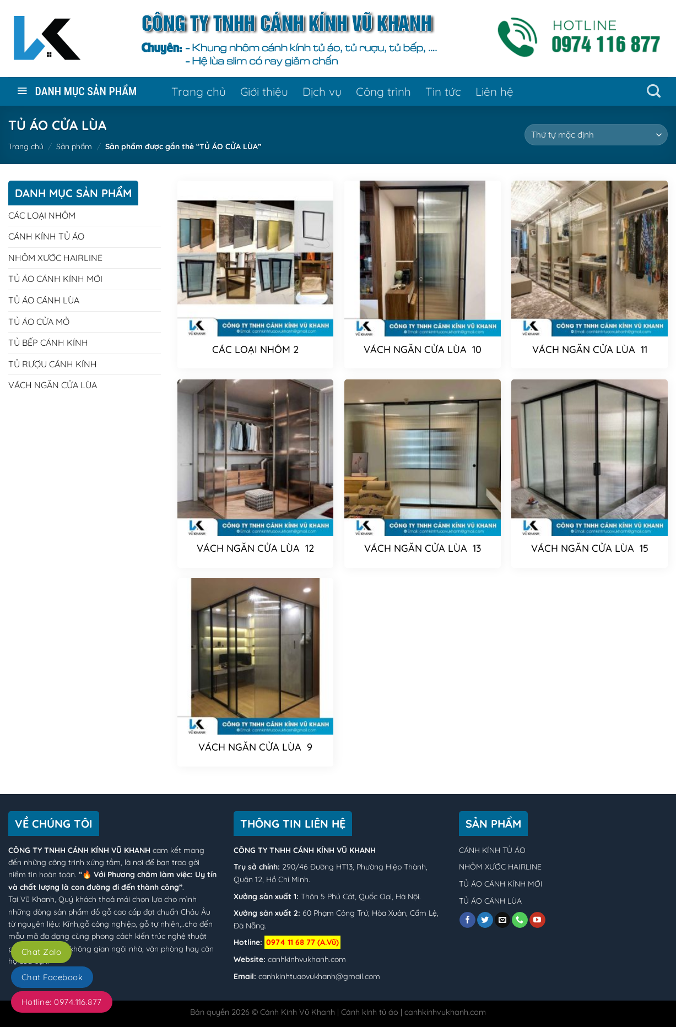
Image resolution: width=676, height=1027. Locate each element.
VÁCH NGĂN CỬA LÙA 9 (255, 747)
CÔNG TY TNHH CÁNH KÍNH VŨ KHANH (79, 850)
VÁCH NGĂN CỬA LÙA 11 (589, 349)
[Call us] (520, 920)
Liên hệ (494, 91)
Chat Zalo (41, 952)
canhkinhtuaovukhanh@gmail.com (319, 976)
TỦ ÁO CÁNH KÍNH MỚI (55, 278)
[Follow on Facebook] (467, 920)
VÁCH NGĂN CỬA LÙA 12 (255, 548)
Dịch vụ (322, 91)
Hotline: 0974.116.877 (61, 1002)
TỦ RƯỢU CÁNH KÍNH (52, 363)
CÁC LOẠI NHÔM (41, 215)
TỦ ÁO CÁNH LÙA (43, 300)
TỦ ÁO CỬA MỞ (38, 321)
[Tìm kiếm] (654, 91)
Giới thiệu (264, 91)
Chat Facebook (52, 977)
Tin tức (443, 91)
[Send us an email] (503, 920)
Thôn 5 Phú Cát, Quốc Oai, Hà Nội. (360, 896)
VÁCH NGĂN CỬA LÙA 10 (423, 349)
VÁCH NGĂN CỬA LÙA (52, 384)
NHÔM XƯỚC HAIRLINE (55, 257)
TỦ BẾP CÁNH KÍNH (48, 342)
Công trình (383, 91)
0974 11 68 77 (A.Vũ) (302, 942)
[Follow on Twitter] (485, 920)
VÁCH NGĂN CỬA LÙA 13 (422, 548)
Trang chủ (198, 91)
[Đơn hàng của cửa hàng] (596, 134)
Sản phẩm (74, 146)
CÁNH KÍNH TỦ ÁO (46, 236)
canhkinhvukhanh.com (307, 959)
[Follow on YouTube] (537, 920)
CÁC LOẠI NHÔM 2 (255, 349)
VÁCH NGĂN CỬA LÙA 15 (589, 548)
